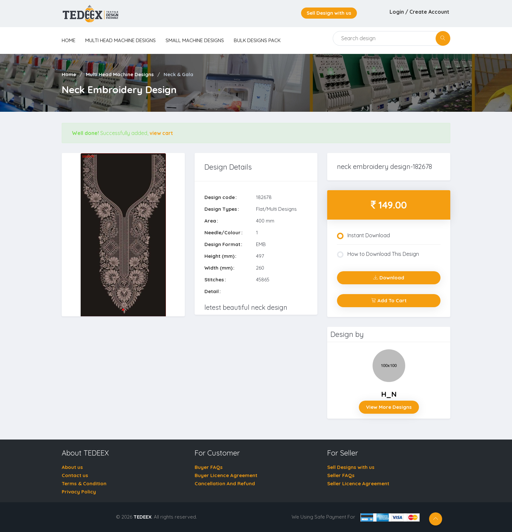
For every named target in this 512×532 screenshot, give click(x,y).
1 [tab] (123, 310)
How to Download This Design (378, 254)
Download (388, 277)
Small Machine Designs (195, 40)
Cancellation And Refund (225, 483)
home (68, 40)
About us (72, 467)
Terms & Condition (84, 483)
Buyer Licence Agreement (226, 475)
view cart (161, 133)
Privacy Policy (79, 492)
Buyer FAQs (209, 467)
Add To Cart (389, 300)
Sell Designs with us (351, 467)
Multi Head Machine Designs (120, 40)
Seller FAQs (341, 475)
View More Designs (389, 407)
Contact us (75, 475)
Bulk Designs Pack (257, 40)
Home (69, 74)
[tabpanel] (123, 235)
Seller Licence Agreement (358, 483)
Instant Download (363, 235)
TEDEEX (143, 517)
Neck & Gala (178, 74)
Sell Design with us (329, 13)
